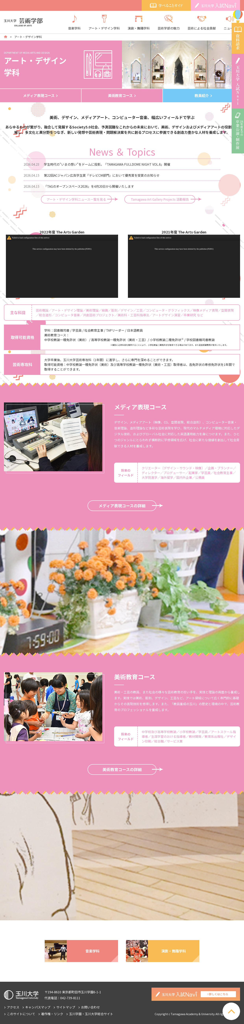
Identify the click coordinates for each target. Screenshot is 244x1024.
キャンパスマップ (37, 1007)
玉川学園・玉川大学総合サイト (91, 1013)
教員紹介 (202, 95)
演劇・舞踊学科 (139, 22)
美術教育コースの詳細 (122, 769)
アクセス (13, 1007)
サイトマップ (65, 1007)
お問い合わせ (90, 1007)
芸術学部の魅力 (169, 22)
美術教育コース (120, 95)
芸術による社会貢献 (202, 22)
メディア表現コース (39, 95)
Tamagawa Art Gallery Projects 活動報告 (160, 199)
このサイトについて (21, 1013)
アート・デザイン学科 (104, 22)
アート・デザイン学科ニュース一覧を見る (76, 199)
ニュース (230, 22)
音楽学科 (74, 22)
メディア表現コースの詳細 (122, 505)
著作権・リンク (52, 1013)
